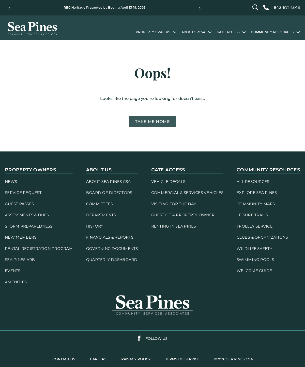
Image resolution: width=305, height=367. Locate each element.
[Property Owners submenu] (175, 32)
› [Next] (200, 8)
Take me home (152, 121)
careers (98, 359)
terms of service (182, 359)
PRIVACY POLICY (136, 359)
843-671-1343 (287, 7)
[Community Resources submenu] (298, 32)
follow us (157, 338)
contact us (63, 359)
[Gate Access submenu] (244, 32)
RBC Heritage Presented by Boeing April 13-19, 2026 (104, 7)
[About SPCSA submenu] (210, 32)
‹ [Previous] (9, 8)
